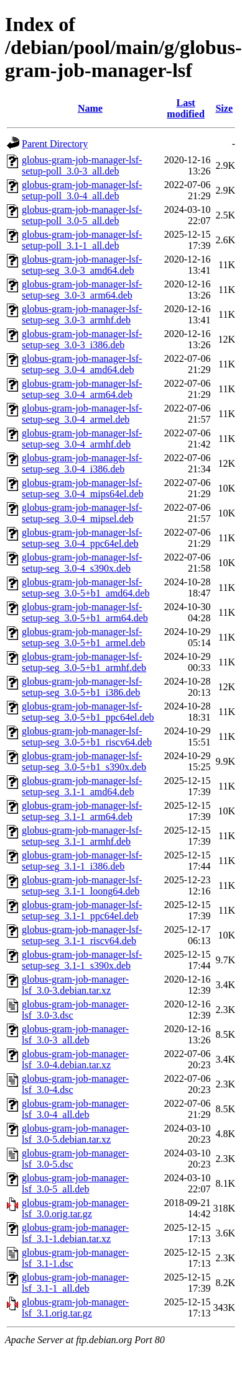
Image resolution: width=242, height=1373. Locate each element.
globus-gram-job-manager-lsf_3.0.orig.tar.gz (75, 1208)
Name (90, 108)
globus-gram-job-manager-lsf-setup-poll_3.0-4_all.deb (82, 190)
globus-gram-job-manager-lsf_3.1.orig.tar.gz (75, 1307)
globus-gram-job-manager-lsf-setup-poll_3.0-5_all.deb (82, 215)
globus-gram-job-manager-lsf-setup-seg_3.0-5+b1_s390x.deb (84, 761)
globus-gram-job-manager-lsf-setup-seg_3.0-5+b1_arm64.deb (85, 612)
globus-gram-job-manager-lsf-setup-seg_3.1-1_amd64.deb (82, 786)
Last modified (185, 108)
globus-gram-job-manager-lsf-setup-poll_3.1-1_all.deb (82, 240)
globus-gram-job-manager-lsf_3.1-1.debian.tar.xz (75, 1233)
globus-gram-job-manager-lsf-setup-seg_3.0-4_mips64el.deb (83, 488)
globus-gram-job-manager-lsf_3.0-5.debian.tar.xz (75, 1134)
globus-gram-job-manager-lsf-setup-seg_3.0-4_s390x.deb (82, 563)
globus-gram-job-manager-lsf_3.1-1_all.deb (75, 1283)
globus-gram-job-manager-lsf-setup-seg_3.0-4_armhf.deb (82, 438)
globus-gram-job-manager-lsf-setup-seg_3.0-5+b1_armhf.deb (84, 662)
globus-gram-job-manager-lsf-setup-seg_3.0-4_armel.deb (82, 414)
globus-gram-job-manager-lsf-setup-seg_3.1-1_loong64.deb (82, 885)
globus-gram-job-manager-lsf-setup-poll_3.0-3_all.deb (82, 165)
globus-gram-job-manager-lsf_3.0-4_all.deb (75, 1109)
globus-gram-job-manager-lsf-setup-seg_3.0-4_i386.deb (82, 463)
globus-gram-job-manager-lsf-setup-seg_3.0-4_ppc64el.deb (82, 538)
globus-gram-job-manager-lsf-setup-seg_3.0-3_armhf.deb (82, 314)
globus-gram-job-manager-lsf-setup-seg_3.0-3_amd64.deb (82, 265)
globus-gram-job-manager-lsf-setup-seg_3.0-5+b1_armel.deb (83, 637)
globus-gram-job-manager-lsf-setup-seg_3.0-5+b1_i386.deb (82, 687)
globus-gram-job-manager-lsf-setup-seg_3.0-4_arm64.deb (82, 389)
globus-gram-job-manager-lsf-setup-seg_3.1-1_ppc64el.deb (82, 910)
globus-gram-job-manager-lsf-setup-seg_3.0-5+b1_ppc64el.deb (88, 712)
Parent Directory (55, 143)
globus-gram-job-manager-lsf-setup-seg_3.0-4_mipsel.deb (82, 513)
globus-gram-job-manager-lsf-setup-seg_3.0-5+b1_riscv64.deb (87, 736)
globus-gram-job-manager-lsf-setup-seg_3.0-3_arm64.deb (82, 289)
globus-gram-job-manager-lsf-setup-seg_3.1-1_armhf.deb (82, 836)
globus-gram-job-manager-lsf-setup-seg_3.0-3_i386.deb (82, 339)
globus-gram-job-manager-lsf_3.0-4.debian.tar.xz (75, 1059)
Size (224, 108)
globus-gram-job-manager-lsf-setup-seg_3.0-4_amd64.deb (82, 364)
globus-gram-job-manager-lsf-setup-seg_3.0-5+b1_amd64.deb (85, 587)
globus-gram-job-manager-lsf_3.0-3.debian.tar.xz (75, 985)
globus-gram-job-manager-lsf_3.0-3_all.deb (75, 1034)
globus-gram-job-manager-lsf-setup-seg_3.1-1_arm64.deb (82, 811)
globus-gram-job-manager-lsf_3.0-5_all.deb (75, 1183)
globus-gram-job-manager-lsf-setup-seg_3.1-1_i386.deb (82, 860)
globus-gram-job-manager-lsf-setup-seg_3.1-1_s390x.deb (82, 960)
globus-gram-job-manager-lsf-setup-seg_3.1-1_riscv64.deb (82, 935)
